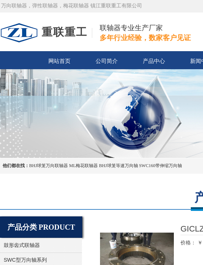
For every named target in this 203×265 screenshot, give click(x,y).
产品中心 (154, 61)
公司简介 (107, 61)
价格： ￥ (191, 242)
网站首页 (59, 61)
